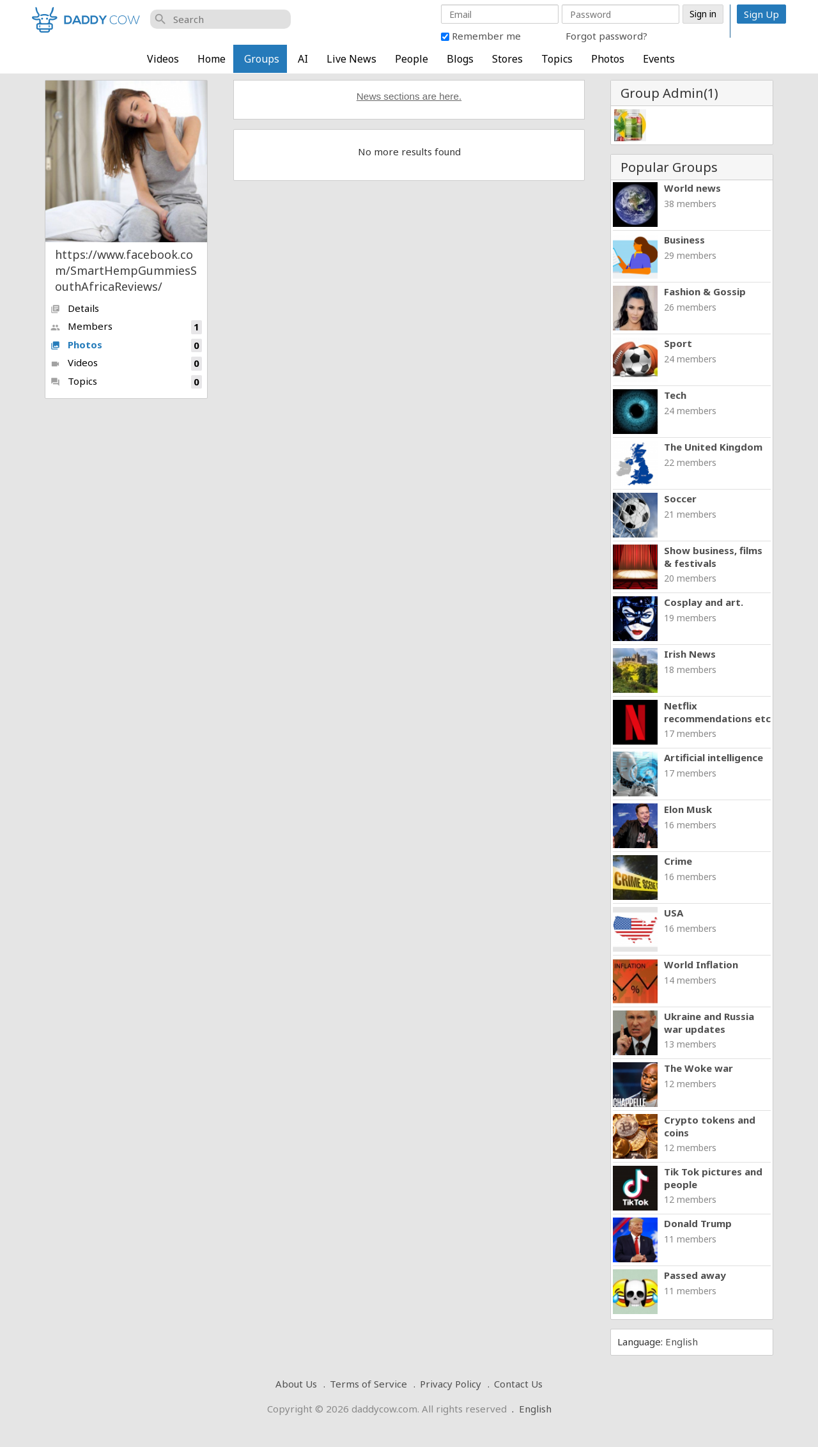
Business (684, 239)
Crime (678, 861)
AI (303, 59)
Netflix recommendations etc (717, 712)
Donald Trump (698, 1223)
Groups (261, 59)
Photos (607, 59)
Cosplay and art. (703, 602)
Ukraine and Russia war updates (709, 1022)
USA (673, 912)
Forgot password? (606, 35)
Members (126, 327)
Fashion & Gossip (705, 291)
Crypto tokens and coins (709, 1126)
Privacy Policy (450, 1383)
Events (659, 59)
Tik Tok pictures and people (713, 1178)
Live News (351, 59)
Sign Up (761, 14)
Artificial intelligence (713, 757)
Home (211, 59)
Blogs (460, 59)
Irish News (690, 653)
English (681, 1341)
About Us (296, 1383)
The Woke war (698, 1068)
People (411, 59)
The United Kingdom (713, 446)
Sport (678, 343)
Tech (675, 395)
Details (74, 308)
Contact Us (518, 1383)
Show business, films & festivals (713, 556)
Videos (163, 59)
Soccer (680, 498)
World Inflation (701, 964)
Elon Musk (688, 809)
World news (692, 188)
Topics (557, 59)
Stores (507, 59)
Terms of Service (368, 1383)
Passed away (695, 1275)
